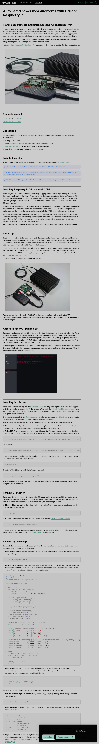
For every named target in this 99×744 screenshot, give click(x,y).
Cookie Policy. (81, 731)
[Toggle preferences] (81, 737)
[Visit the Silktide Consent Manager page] (92, 737)
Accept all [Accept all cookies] (48, 737)
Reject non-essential (65, 737)
